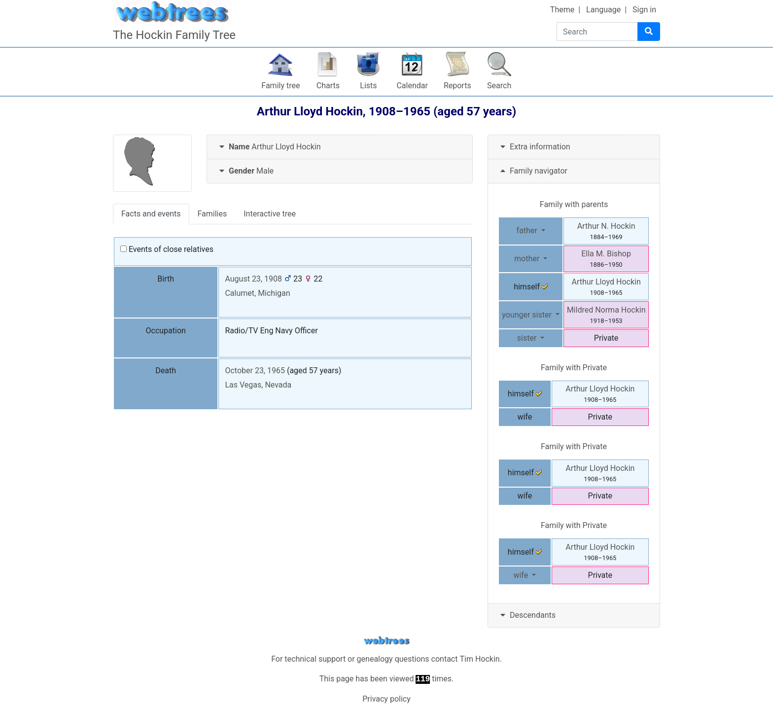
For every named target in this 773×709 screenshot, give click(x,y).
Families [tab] (212, 213)
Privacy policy (386, 699)
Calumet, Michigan (257, 293)
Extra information (534, 146)
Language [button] (603, 9)
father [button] (527, 230)
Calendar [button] (411, 85)
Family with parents (574, 204)
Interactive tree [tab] (270, 213)
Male (245, 171)
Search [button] (499, 85)
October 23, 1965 (255, 370)
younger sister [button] (528, 314)
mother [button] (527, 258)
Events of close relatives (166, 249)
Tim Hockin (479, 659)
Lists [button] (368, 85)
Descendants (527, 615)
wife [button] (521, 575)
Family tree (280, 85)
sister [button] (528, 338)
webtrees (386, 641)
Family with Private (574, 367)
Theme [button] (562, 9)
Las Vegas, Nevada (258, 385)
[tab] (339, 147)
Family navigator (532, 171)
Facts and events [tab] (151, 213)
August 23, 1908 (253, 279)
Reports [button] (457, 85)
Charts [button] (328, 85)
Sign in (644, 9)
